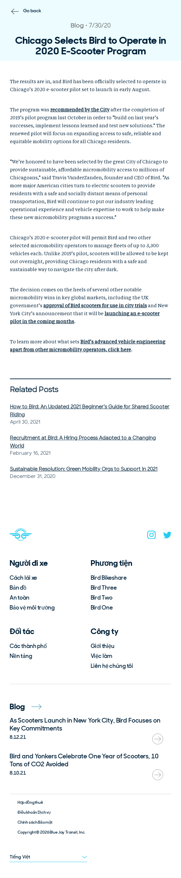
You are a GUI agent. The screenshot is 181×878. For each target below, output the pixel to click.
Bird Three (104, 587)
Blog (25, 706)
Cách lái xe (23, 577)
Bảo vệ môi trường (32, 607)
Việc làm (101, 656)
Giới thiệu (102, 646)
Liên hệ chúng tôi (112, 666)
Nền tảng (21, 656)
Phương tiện (111, 563)
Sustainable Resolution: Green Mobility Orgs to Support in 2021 (84, 469)
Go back (32, 11)
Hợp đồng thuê (30, 802)
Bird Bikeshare (109, 577)
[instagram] (151, 536)
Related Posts (34, 389)
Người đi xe (29, 563)
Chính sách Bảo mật (35, 822)
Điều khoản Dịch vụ (34, 812)
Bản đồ (18, 587)
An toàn (19, 597)
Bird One (102, 607)
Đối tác (22, 631)
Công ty (104, 631)
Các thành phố (28, 646)
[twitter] (167, 536)
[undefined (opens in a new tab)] (80, 110)
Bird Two (102, 597)
